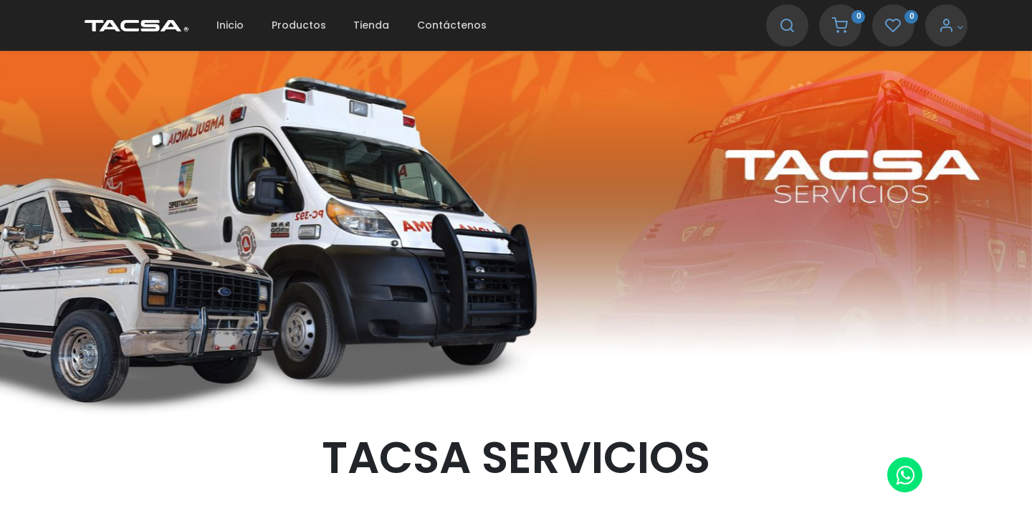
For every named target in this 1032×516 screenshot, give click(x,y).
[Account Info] (950, 27)
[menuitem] (230, 25)
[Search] (787, 27)
